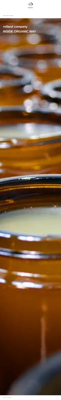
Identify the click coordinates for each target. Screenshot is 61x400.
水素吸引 (25, 15)
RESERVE (57, 16)
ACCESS (51, 16)
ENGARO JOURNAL (40, 15)
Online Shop (47, 15)
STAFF (34, 16)
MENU (30, 16)
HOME (3, 16)
